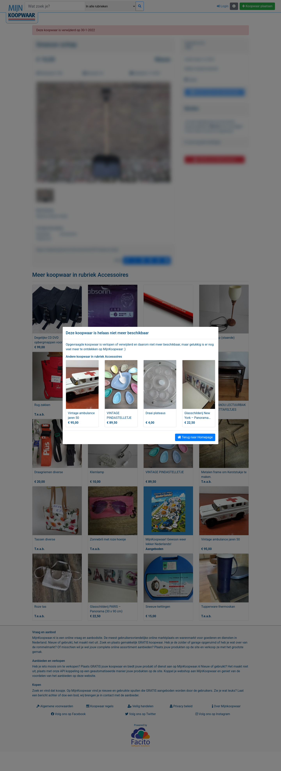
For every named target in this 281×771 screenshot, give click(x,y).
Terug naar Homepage (195, 437)
